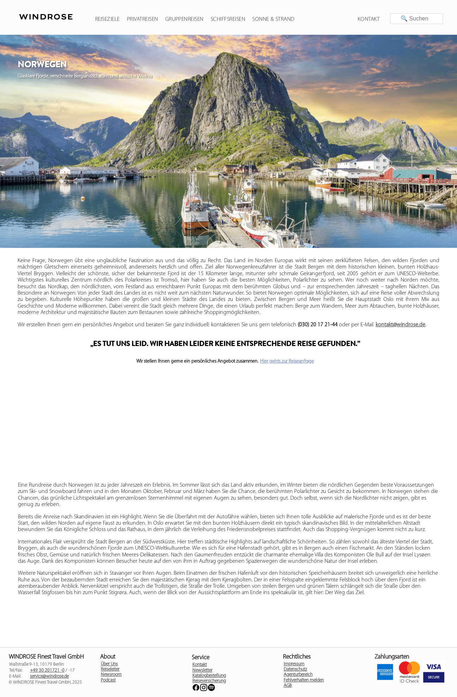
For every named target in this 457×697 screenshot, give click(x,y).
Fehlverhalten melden (304, 680)
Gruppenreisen (184, 19)
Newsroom (111, 674)
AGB (288, 685)
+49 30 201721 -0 (47, 670)
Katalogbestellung (209, 675)
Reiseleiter (110, 669)
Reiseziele (107, 19)
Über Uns (109, 664)
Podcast (108, 680)
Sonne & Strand (273, 19)
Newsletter (202, 670)
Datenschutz (295, 669)
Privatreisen (142, 19)
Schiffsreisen (228, 19)
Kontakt (368, 19)
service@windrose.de (49, 676)
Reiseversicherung (209, 681)
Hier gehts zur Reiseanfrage (287, 361)
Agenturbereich (298, 674)
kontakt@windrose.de (400, 325)
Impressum (294, 664)
